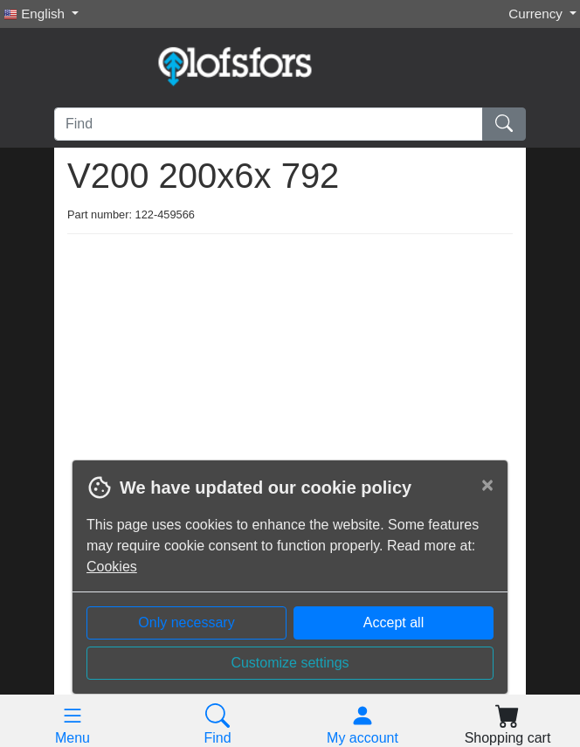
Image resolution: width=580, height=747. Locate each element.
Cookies (111, 566)
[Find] (268, 124)
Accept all (393, 622)
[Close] (487, 484)
